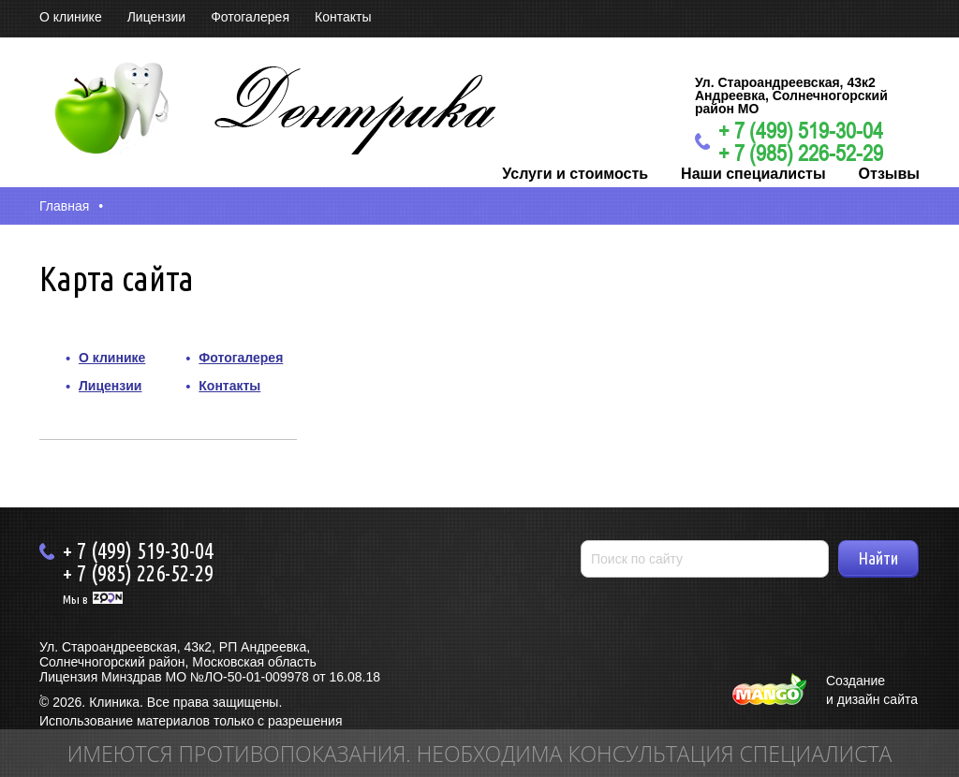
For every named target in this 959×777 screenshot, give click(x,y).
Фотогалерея (250, 16)
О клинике (70, 16)
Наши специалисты (753, 174)
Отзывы (889, 174)
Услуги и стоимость (575, 174)
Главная (64, 205)
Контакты (343, 16)
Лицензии (156, 16)
